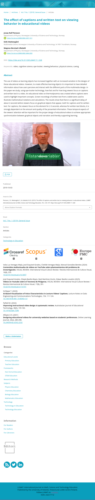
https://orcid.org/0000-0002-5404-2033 (19, 53)
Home (6, 12)
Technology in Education (13, 240)
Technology (8, 402)
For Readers (8, 425)
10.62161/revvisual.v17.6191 (14, 286)
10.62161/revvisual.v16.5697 (14, 275)
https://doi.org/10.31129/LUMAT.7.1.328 (25, 60)
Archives (15, 12)
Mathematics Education (14, 398)
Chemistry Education (13, 391)
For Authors (8, 429)
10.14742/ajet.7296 (11, 310)
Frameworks (8, 368)
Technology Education (13, 409)
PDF (8, 174)
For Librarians (9, 433)
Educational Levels (11, 357)
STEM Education (11, 375)
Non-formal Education (13, 372)
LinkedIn (54, 492)
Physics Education (12, 387)
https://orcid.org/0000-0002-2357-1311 (19, 38)
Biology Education (12, 394)
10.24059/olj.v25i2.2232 (12, 322)
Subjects (7, 383)
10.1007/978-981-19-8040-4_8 (15, 298)
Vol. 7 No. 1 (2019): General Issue (33, 12)
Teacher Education (12, 364)
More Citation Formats (13, 207)
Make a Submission (13, 336)
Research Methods (11, 379)
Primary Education (12, 360)
